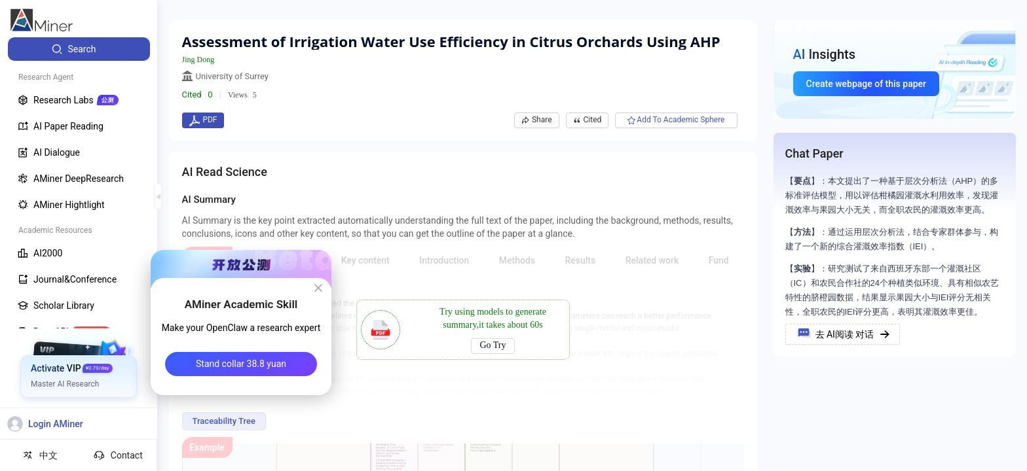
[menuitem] (79, 49)
